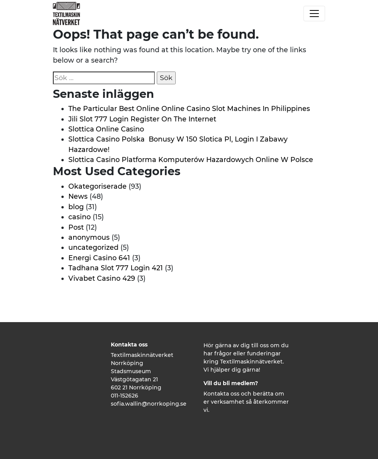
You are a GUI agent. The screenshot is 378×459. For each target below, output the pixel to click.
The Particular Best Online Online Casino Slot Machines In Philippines (189, 108)
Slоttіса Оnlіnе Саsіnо (106, 129)
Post (76, 227)
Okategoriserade (97, 186)
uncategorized (93, 247)
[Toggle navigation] (314, 13)
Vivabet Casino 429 (101, 278)
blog (76, 207)
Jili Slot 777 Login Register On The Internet (142, 119)
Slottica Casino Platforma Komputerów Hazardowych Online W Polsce (190, 159)
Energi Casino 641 (99, 258)
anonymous (89, 237)
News (78, 196)
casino (79, 217)
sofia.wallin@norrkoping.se (148, 403)
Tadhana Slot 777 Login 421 (115, 268)
